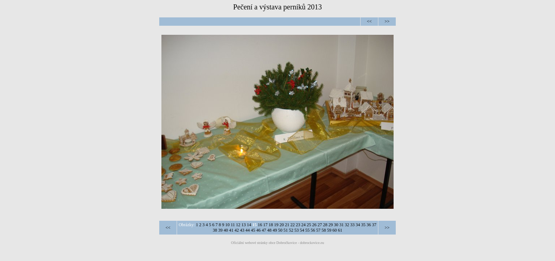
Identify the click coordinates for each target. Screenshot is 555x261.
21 (287, 224)
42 (237, 230)
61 (340, 230)
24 (303, 224)
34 (358, 224)
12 (238, 224)
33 (352, 224)
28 (325, 224)
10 (227, 224)
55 (307, 230)
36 (369, 224)
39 (220, 230)
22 (293, 224)
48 (269, 230)
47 (264, 230)
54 (302, 230)
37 (374, 224)
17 (265, 224)
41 (231, 230)
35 (363, 224)
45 (253, 230)
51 (286, 230)
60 (335, 230)
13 (244, 224)
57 (318, 230)
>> (387, 21)
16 (260, 224)
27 (320, 224)
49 (275, 230)
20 (282, 224)
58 (324, 230)
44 (248, 230)
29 (331, 224)
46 (258, 230)
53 (297, 230)
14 (249, 224)
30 (336, 224)
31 (342, 224)
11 (233, 224)
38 (215, 230)
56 (313, 230)
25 (309, 224)
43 (242, 230)
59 (329, 230)
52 (291, 230)
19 (276, 224)
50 (280, 230)
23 (298, 224)
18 (271, 224)
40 (226, 230)
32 (347, 224)
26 (314, 224)
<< (369, 21)
